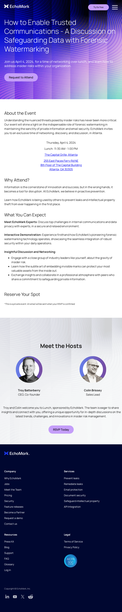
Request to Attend (21, 77)
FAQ (6, 558)
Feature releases (13, 506)
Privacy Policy (71, 547)
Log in (7, 570)
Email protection (73, 489)
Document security (75, 495)
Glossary (9, 564)
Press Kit (9, 541)
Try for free (98, 7)
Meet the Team (12, 489)
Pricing (8, 495)
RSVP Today (61, 430)
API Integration (72, 506)
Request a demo (13, 518)
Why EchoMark (12, 478)
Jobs (6, 484)
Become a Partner (14, 512)
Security (9, 501)
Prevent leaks (71, 478)
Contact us (10, 523)
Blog (6, 547)
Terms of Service (73, 541)
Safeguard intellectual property (81, 501)
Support (8, 553)
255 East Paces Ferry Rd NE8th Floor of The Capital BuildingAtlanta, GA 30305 (61, 165)
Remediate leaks (73, 484)
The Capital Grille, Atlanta (61, 155)
